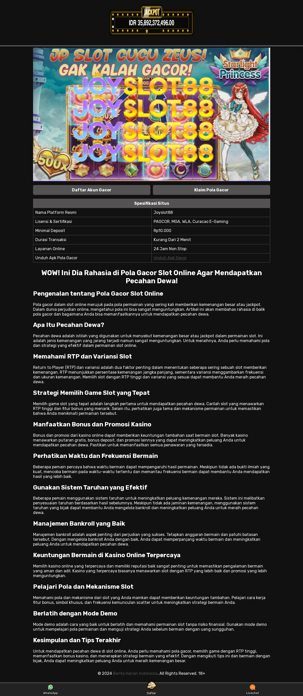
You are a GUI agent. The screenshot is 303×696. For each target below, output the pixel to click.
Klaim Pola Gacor (211, 190)
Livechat (252, 689)
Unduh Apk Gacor (170, 257)
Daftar (151, 689)
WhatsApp (50, 689)
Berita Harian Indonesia (135, 673)
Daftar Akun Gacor (92, 190)
